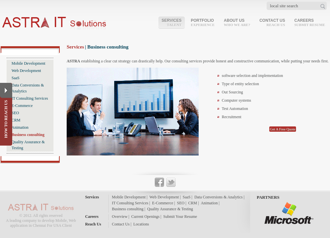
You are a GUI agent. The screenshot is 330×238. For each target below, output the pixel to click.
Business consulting (28, 134)
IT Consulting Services (30, 98)
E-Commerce (22, 105)
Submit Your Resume (180, 216)
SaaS (15, 78)
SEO (15, 113)
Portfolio (202, 22)
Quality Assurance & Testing (28, 145)
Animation (20, 127)
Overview (119, 216)
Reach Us (93, 224)
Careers (309, 22)
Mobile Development (28, 63)
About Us (237, 22)
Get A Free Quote (282, 129)
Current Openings (145, 216)
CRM (16, 120)
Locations (141, 224)
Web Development (26, 70)
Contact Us (272, 22)
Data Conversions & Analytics (28, 88)
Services (172, 22)
